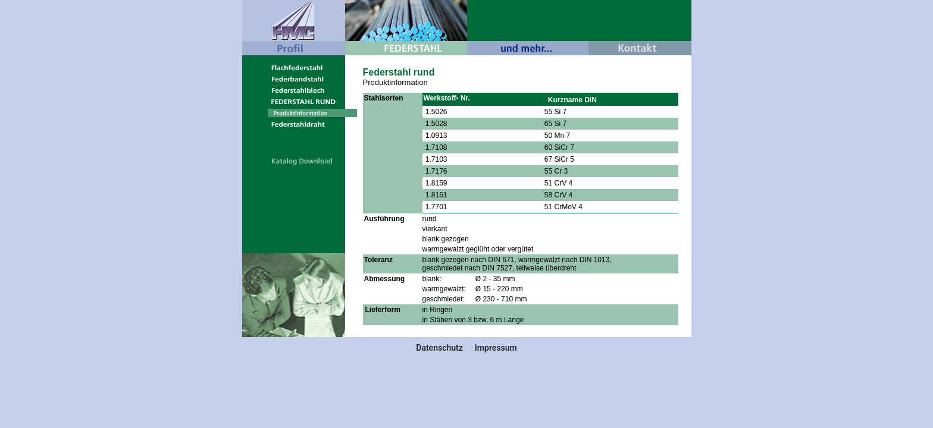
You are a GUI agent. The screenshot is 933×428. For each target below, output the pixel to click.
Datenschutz (439, 348)
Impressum (496, 348)
